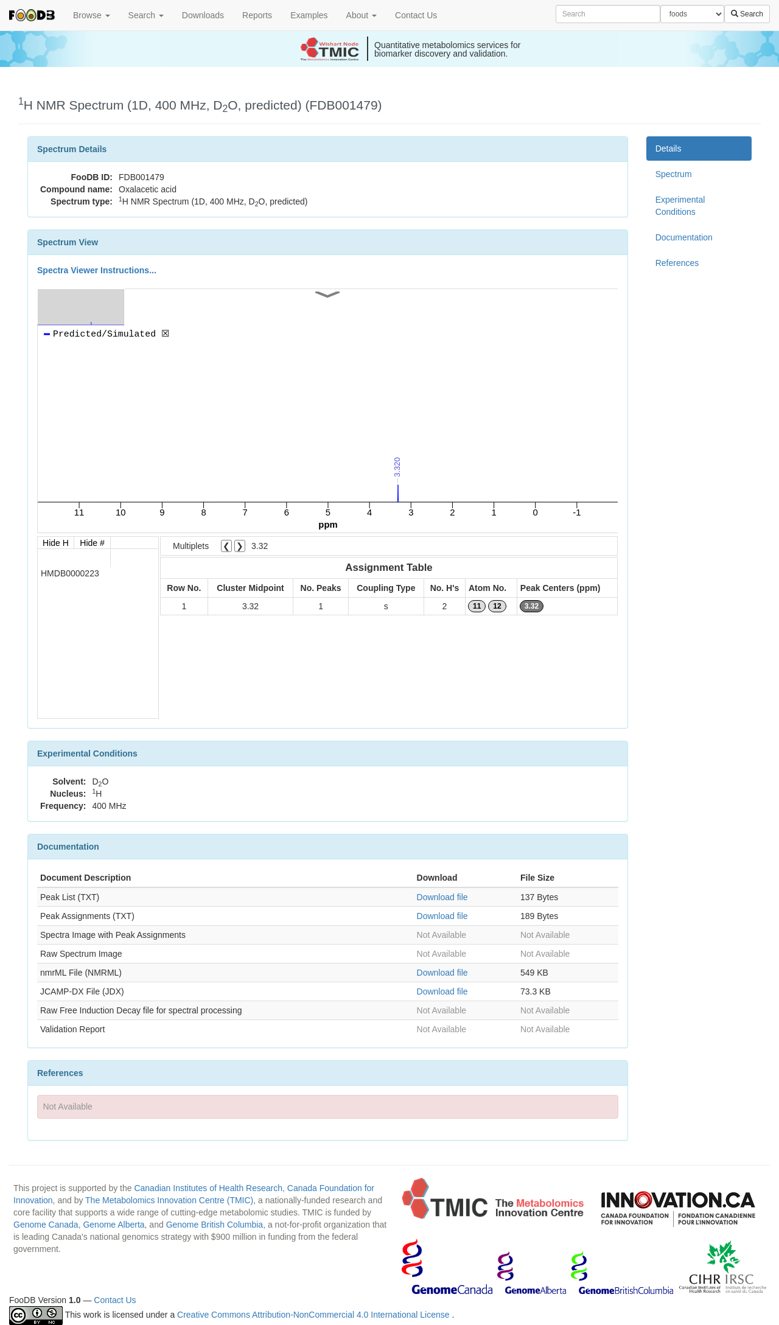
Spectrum (673, 174)
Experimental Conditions (680, 206)
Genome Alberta (113, 1224)
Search (146, 15)
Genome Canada (46, 1224)
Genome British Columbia (215, 1224)
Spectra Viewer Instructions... (96, 270)
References (677, 263)
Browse (91, 15)
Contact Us (416, 15)
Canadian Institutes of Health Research (208, 1188)
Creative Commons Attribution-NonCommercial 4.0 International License (314, 1315)
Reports (257, 15)
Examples (308, 15)
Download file (442, 897)
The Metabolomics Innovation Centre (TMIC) (169, 1200)
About (361, 15)
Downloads (203, 15)
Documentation (684, 237)
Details (668, 148)
